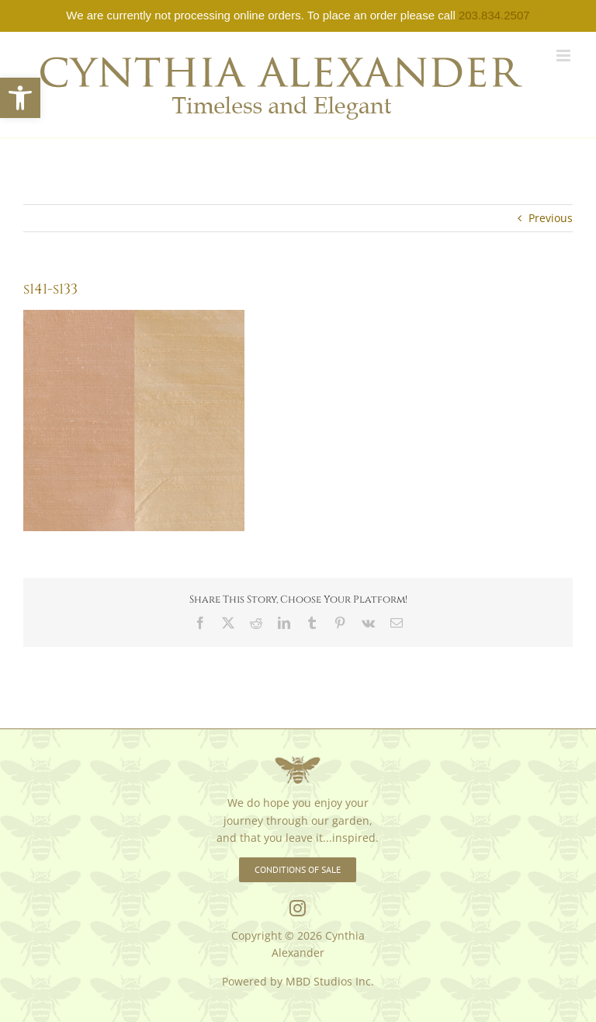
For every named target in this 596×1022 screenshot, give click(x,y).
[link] (20, 98)
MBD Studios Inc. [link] (330, 981)
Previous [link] (550, 217)
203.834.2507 (494, 15)
